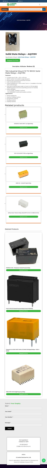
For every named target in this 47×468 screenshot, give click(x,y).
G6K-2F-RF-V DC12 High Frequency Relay (15, 391)
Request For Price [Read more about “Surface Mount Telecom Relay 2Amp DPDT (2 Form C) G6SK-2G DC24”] (23, 216)
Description (15, 66)
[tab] (16, 66)
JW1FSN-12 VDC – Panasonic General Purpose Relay (18, 267)
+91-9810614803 (23, 444)
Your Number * (23, 418)
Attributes (23, 66)
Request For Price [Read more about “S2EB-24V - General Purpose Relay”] (23, 186)
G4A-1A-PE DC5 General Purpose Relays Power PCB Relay (19, 308)
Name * (23, 407)
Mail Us (5, 1)
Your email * (23, 412)
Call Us (20, 1)
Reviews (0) (31, 66)
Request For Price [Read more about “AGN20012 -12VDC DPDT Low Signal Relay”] (23, 127)
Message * (23, 424)
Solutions (5, 9)
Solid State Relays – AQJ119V (27, 57)
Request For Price (12, 60)
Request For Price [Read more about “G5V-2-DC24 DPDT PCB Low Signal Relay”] (23, 157)
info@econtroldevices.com (24, 446)
